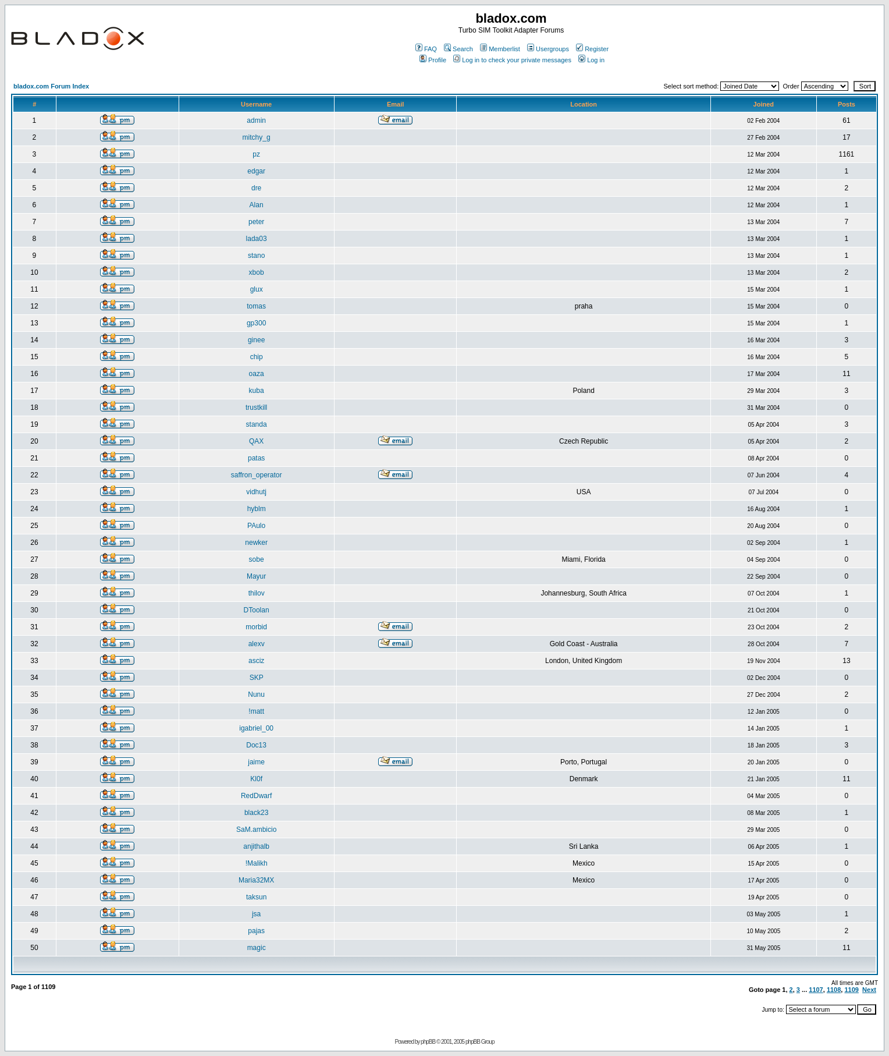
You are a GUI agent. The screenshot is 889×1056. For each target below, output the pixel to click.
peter (256, 222)
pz (256, 154)
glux (256, 289)
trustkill (256, 407)
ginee (256, 340)
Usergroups (548, 48)
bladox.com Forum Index (51, 86)
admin (256, 120)
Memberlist (500, 48)
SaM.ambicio (256, 829)
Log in (591, 59)
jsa (256, 914)
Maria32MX (256, 880)
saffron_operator (256, 475)
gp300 (256, 323)
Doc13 (256, 745)
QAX (256, 441)
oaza (256, 374)
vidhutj (256, 492)
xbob (256, 272)
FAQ (426, 48)
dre (256, 188)
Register (592, 48)
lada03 (256, 239)
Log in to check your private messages (512, 59)
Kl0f (256, 779)
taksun (256, 897)
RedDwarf (256, 796)
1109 (851, 989)
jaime (256, 762)
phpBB (428, 1042)
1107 (816, 989)
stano (256, 255)
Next (869, 989)
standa (256, 424)
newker (256, 542)
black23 (256, 813)
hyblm (256, 509)
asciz (256, 661)
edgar (256, 171)
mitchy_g (257, 137)
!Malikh (257, 863)
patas (256, 458)
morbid (256, 627)
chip (256, 357)
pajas (256, 931)
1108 (834, 989)
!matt (256, 711)
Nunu (256, 694)
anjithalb (256, 846)
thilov (256, 593)
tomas (256, 306)
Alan (257, 205)
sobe (256, 559)
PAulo (256, 526)
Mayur (256, 576)
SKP (257, 678)
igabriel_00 (256, 728)
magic (256, 948)
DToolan (256, 610)
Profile (432, 59)
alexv (256, 644)
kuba (256, 391)
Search (458, 48)
